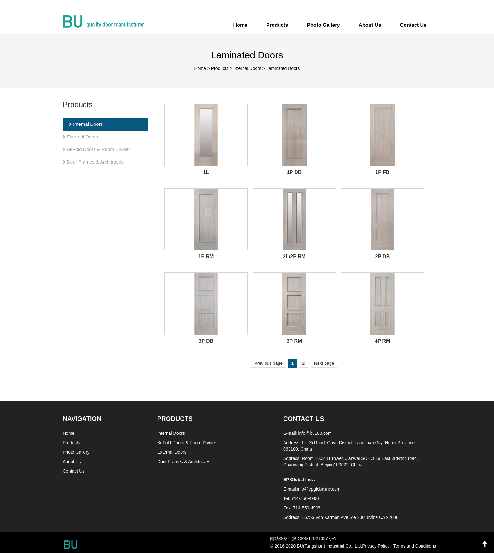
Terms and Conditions (414, 546)
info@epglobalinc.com (319, 489)
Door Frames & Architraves (93, 162)
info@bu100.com (314, 433)
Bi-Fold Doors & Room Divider (96, 149)
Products (219, 68)
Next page (324, 363)
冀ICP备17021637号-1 (314, 538)
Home (240, 25)
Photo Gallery (76, 452)
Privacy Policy (375, 546)
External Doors (80, 136)
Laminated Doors (283, 68)
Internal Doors (247, 68)
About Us (72, 461)
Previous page (269, 363)
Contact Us (73, 471)
